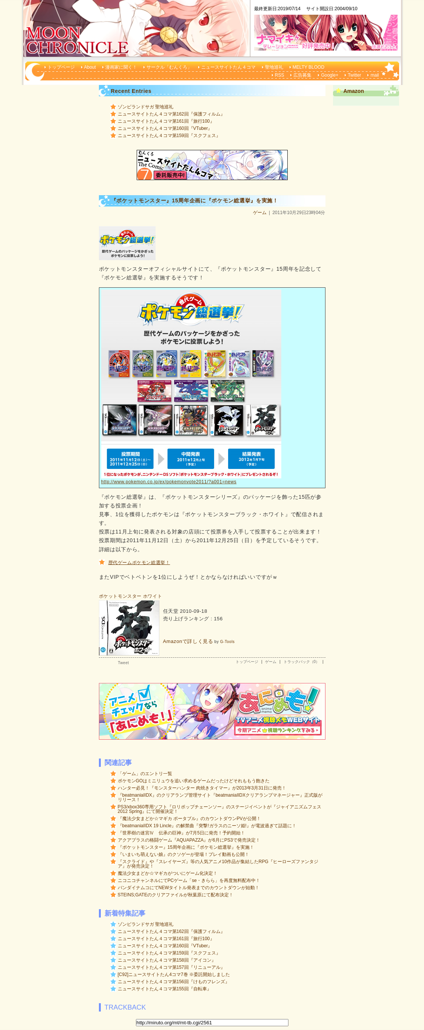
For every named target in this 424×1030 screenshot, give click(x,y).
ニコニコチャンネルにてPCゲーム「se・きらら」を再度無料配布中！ (189, 880)
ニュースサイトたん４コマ (228, 67)
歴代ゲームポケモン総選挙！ (139, 562)
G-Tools (227, 642)
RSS (279, 75)
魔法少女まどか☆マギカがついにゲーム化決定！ (167, 873)
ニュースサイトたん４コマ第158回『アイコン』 (167, 960)
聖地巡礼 (274, 67)
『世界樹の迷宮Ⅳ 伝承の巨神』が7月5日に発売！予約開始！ (181, 833)
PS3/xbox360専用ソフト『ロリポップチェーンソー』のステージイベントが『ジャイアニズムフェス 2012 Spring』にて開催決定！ (219, 809)
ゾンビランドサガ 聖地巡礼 (145, 106)
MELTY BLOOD (308, 67)
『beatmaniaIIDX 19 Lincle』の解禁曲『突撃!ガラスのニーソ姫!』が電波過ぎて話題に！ (207, 825)
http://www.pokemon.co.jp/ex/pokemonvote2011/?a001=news (169, 481)
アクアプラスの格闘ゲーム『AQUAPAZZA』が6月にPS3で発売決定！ (189, 840)
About (90, 67)
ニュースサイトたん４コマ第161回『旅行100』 (166, 121)
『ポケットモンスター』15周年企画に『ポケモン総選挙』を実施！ (186, 847)
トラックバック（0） (302, 662)
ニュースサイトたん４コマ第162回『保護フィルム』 (171, 114)
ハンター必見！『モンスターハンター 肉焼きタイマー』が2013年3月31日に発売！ (202, 788)
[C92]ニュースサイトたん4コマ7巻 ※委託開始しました (174, 974)
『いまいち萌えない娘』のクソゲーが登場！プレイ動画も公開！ (183, 854)
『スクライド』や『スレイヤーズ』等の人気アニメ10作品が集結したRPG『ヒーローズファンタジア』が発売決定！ (218, 864)
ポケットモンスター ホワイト (130, 596)
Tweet (123, 663)
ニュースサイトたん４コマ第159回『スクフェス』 (169, 135)
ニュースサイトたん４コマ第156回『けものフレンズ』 (174, 981)
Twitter (354, 75)
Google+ (329, 75)
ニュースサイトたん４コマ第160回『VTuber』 (165, 128)
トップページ (61, 67)
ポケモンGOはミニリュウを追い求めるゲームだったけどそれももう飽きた (194, 780)
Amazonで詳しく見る (188, 641)
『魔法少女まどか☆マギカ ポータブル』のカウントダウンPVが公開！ (189, 818)
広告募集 (302, 75)
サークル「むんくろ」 (169, 67)
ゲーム (260, 212)
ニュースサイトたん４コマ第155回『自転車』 (164, 988)
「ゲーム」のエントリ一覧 (145, 773)
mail (374, 75)
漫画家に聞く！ (121, 67)
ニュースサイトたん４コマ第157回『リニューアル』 (171, 967)
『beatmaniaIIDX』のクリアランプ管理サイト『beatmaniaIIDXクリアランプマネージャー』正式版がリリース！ (220, 797)
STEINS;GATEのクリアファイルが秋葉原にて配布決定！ (175, 894)
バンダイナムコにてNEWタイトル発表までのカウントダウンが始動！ (189, 887)
